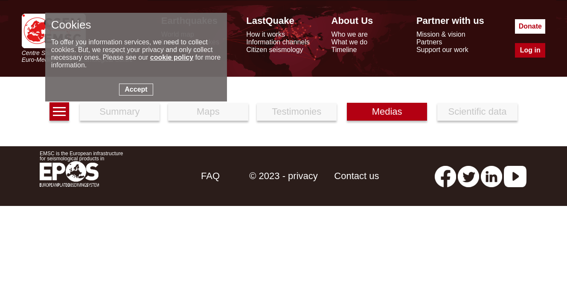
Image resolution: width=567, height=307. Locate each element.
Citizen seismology (274, 49)
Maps (208, 111)
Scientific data (477, 111)
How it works (265, 34)
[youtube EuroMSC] (515, 176)
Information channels (278, 42)
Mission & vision (440, 34)
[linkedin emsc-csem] (491, 176)
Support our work (442, 49)
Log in (530, 50)
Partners (429, 42)
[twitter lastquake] (468, 176)
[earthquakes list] (59, 111)
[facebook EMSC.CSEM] (445, 176)
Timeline (344, 49)
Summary (119, 111)
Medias (387, 111)
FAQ (210, 176)
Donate (530, 26)
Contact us (356, 176)
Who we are (349, 34)
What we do (349, 42)
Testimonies (296, 111)
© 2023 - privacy (283, 176)
